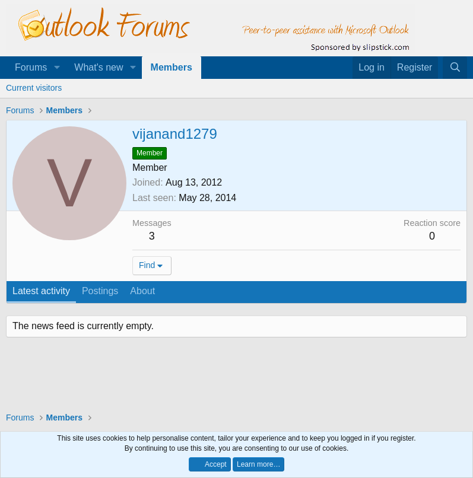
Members (171, 67)
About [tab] (142, 291)
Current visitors (34, 88)
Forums (31, 67)
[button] (56, 67)
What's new (98, 67)
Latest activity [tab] (41, 291)
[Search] (455, 67)
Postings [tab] (100, 291)
